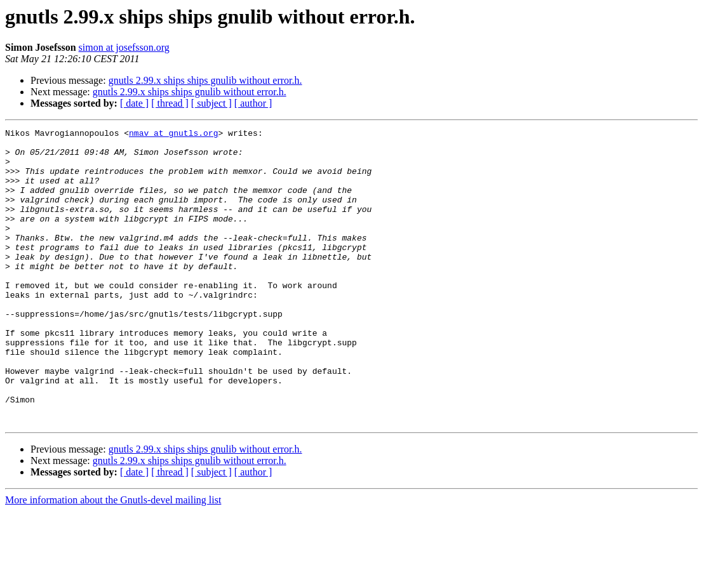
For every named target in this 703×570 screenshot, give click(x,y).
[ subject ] (211, 103)
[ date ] (134, 103)
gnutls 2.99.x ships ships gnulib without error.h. (205, 80)
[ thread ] (170, 103)
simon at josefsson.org (124, 47)
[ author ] (253, 103)
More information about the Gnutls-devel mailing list (113, 558)
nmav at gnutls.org (173, 134)
